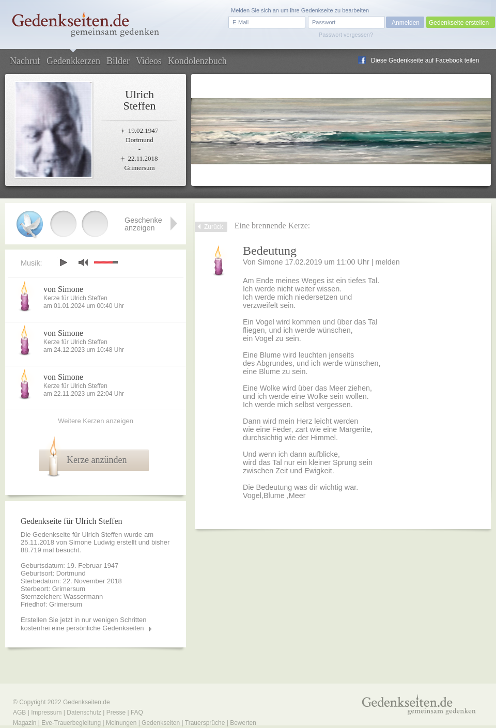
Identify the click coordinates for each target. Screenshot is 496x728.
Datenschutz (84, 712)
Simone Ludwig (92, 542)
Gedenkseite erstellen (459, 22)
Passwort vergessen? (346, 35)
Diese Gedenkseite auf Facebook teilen (425, 60)
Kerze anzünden (97, 460)
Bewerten (243, 722)
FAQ (137, 712)
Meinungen (121, 722)
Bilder (118, 61)
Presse (116, 712)
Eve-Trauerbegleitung (71, 722)
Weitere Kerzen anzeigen (95, 421)
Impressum (46, 712)
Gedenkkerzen (73, 61)
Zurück (213, 226)
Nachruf (25, 61)
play (63, 262)
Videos (149, 61)
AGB (19, 712)
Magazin (24, 722)
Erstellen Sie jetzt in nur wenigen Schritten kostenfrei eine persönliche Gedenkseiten (84, 624)
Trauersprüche (205, 722)
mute (83, 262)
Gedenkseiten (161, 722)
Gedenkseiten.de (86, 702)
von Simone (63, 289)
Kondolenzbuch (197, 61)
